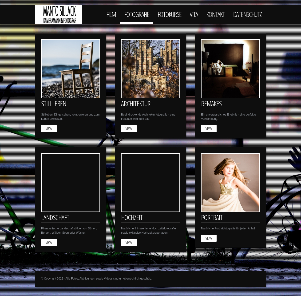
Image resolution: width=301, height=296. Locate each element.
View (49, 128)
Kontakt (215, 14)
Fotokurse (169, 14)
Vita (194, 14)
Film (111, 14)
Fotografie (136, 14)
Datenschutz (247, 14)
